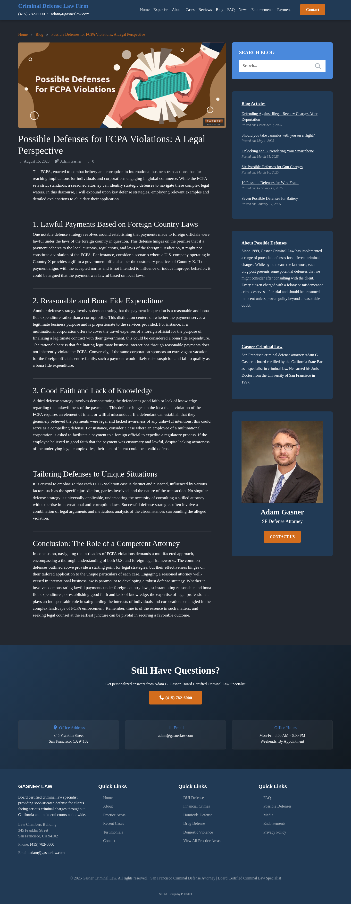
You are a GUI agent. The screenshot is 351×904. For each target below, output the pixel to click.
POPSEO (186, 894)
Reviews (205, 10)
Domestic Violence (198, 830)
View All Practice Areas (201, 838)
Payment (284, 10)
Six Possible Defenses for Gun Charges (272, 167)
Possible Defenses (277, 805)
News (243, 10)
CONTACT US (282, 537)
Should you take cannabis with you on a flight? (278, 135)
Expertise (160, 10)
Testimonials (113, 830)
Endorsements (262, 10)
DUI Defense (193, 797)
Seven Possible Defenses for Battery (270, 198)
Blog (219, 10)
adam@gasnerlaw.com (70, 13)
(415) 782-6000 (31, 13)
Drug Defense (194, 822)
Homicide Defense (197, 814)
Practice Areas (114, 814)
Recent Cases (113, 822)
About (177, 10)
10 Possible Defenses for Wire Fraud (270, 183)
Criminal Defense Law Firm (53, 6)
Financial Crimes (196, 805)
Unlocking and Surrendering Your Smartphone (278, 151)
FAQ (231, 10)
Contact (312, 10)
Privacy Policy (274, 830)
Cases (190, 10)
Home (145, 10)
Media (268, 814)
